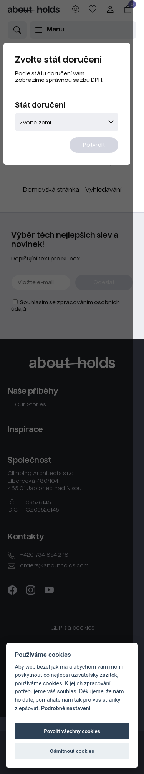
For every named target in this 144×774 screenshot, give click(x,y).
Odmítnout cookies (72, 751)
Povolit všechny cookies (72, 731)
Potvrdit (104, 148)
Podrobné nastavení (65, 708)
